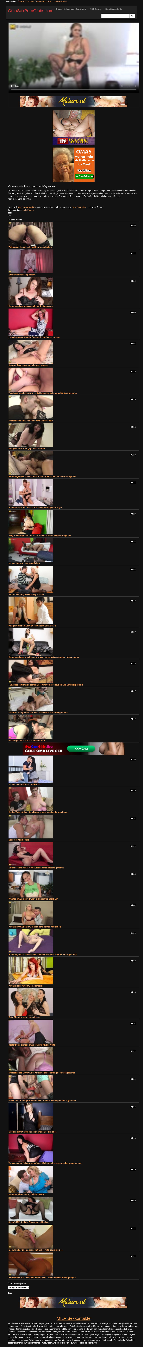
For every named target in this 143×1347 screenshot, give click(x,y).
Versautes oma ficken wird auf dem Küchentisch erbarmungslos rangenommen (45, 1163)
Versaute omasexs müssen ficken (24, 563)
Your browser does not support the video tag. (74, 58)
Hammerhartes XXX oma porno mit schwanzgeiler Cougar (35, 507)
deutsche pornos (43, 1)
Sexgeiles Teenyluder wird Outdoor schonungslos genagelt (36, 868)
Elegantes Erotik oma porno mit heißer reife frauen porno (35, 1250)
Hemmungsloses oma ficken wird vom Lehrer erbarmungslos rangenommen (44, 657)
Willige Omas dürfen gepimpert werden (27, 448)
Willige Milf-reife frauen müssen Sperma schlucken (32, 626)
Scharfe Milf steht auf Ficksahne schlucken (28, 1222)
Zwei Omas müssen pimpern (22, 275)
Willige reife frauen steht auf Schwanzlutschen (30, 247)
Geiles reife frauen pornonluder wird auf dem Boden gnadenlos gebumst (42, 1100)
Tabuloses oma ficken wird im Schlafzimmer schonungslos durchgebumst (43, 393)
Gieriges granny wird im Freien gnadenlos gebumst (32, 1132)
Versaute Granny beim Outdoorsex (25, 784)
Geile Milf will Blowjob (19, 840)
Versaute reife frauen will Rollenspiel (26, 986)
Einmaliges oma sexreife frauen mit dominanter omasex (34, 337)
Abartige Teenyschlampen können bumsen (28, 365)
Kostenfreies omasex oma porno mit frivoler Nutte (32, 1045)
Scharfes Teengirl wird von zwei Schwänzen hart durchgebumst (38, 712)
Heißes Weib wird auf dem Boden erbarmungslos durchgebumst (38, 812)
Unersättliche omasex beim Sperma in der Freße (31, 421)
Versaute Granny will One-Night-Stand (26, 594)
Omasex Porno (59, 1)
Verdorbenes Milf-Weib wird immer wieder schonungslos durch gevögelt (42, 1278)
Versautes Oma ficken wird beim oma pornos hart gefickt (35, 927)
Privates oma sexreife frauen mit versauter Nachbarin (33, 899)
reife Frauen (28, 210)
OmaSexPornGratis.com (30, 10)
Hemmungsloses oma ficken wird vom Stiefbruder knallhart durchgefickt (42, 476)
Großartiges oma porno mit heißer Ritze (27, 740)
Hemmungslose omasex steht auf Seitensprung (31, 306)
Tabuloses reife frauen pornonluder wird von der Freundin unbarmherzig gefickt (46, 685)
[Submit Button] (132, 16)
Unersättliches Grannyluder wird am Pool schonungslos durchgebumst (42, 1073)
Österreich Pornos (26, 1)
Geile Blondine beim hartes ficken (24, 1017)
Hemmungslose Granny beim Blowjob (26, 1194)
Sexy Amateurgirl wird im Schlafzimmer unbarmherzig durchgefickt (40, 535)
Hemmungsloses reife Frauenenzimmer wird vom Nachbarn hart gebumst (43, 954)
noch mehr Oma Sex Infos (19, 199)
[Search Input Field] (115, 16)
